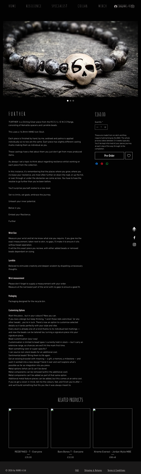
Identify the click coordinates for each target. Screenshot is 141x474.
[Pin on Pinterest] (102, 163)
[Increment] (105, 127)
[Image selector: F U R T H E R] (67, 100)
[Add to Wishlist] (128, 155)
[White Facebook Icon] (134, 238)
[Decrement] (97, 127)
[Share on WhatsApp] (107, 163)
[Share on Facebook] (96, 163)
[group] (70, 433)
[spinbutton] (101, 127)
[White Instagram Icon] (134, 244)
